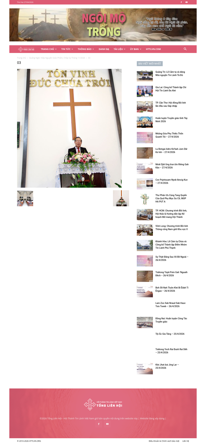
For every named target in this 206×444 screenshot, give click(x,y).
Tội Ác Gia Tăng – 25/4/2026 (169, 334)
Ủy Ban (135, 49)
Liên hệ (185, 441)
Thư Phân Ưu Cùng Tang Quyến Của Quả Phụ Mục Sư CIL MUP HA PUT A (171, 198)
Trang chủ (21, 58)
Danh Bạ (104, 49)
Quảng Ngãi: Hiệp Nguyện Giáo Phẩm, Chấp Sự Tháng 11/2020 (57, 58)
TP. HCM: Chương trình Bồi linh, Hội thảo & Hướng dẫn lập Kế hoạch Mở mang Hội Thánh (171, 213)
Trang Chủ (49, 49)
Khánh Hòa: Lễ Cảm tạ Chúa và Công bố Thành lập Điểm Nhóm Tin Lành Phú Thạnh (171, 244)
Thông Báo (86, 49)
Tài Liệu (119, 49)
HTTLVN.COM (153, 49)
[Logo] (28, 49)
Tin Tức (67, 49)
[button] (185, 49)
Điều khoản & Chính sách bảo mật (164, 441)
